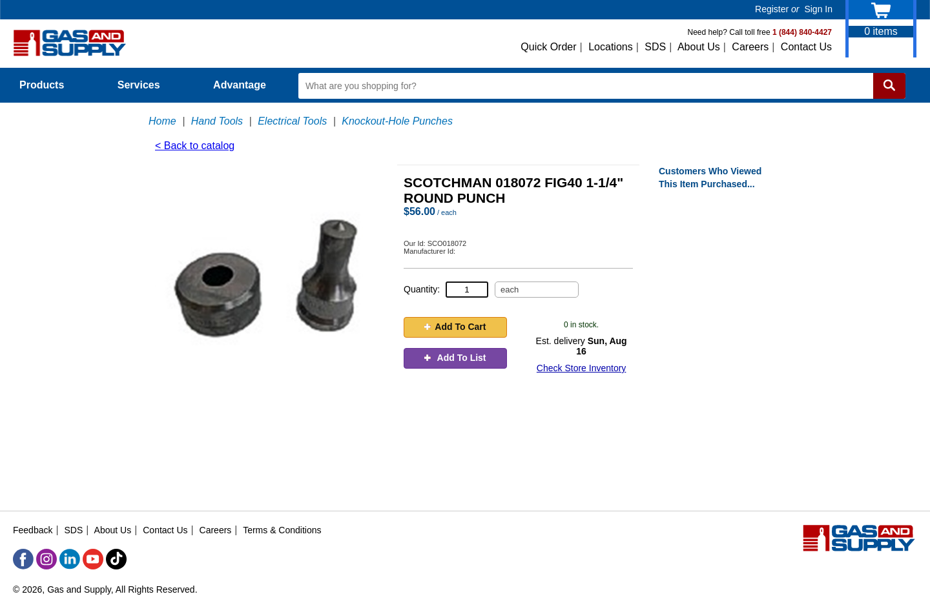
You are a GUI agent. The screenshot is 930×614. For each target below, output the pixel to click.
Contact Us (806, 46)
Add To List (455, 358)
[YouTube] (93, 559)
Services (146, 84)
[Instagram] (46, 559)
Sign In (818, 9)
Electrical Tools (292, 121)
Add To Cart (455, 327)
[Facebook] (23, 559)
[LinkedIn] (69, 559)
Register (772, 9)
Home (162, 121)
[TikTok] (116, 559)
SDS (655, 46)
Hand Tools (217, 121)
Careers (750, 46)
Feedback (32, 530)
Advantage (239, 84)
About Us (698, 46)
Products (49, 84)
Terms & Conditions (282, 530)
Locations (610, 46)
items (881, 31)
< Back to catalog (194, 145)
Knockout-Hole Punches (397, 121)
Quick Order (548, 46)
